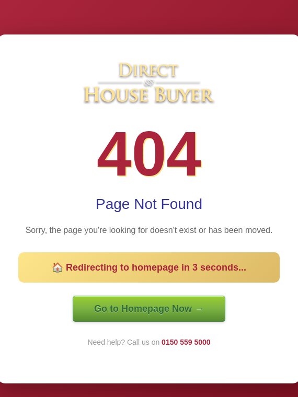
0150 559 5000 (186, 342)
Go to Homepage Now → (149, 308)
